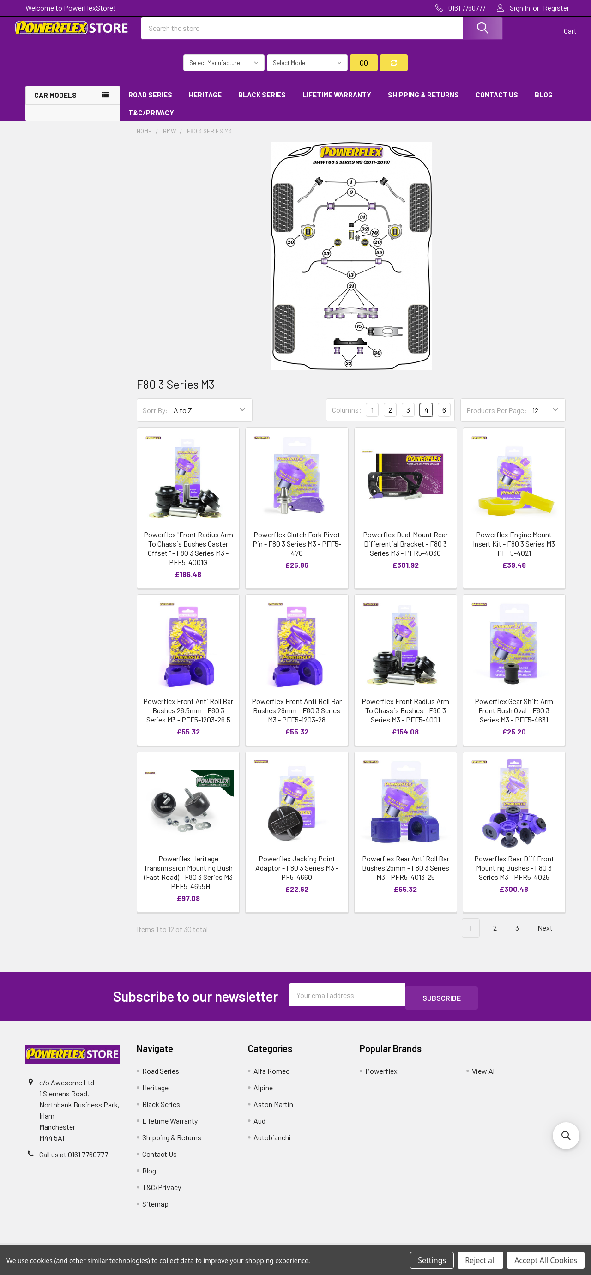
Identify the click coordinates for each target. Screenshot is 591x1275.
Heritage (205, 103)
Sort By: (155, 418)
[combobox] (322, 33)
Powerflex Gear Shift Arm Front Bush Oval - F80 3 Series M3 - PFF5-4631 (514, 718)
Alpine (263, 1092)
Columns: (347, 418)
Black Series (262, 103)
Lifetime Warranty (336, 103)
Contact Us (497, 103)
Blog (544, 103)
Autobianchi (272, 1142)
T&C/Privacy (154, 121)
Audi (260, 1125)
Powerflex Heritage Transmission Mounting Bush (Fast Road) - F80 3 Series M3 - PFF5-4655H (188, 880)
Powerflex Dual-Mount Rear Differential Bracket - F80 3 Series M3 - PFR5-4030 (405, 551)
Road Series (150, 103)
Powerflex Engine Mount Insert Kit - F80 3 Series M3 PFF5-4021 (514, 551)
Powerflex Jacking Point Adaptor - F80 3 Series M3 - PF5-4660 (296, 876)
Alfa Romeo (271, 1075)
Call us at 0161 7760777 (73, 1159)
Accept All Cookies (545, 1260)
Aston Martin (273, 1109)
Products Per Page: (496, 418)
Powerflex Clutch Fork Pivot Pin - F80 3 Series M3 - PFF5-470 (297, 551)
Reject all (480, 1260)
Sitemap (155, 1208)
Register (556, 8)
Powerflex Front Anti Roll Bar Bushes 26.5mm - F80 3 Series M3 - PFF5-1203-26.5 (188, 718)
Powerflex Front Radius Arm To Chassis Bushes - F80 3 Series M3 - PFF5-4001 (405, 718)
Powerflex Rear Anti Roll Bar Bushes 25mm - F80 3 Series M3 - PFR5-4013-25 (405, 876)
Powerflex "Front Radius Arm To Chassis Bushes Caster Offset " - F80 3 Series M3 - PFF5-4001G (188, 556)
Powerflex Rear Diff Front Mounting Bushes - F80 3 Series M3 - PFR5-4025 (514, 876)
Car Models (55, 103)
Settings (432, 1260)
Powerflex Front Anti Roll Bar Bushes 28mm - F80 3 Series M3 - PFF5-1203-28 (297, 718)
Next (550, 936)
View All (484, 1075)
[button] (566, 1135)
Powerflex (381, 1075)
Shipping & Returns (423, 103)
